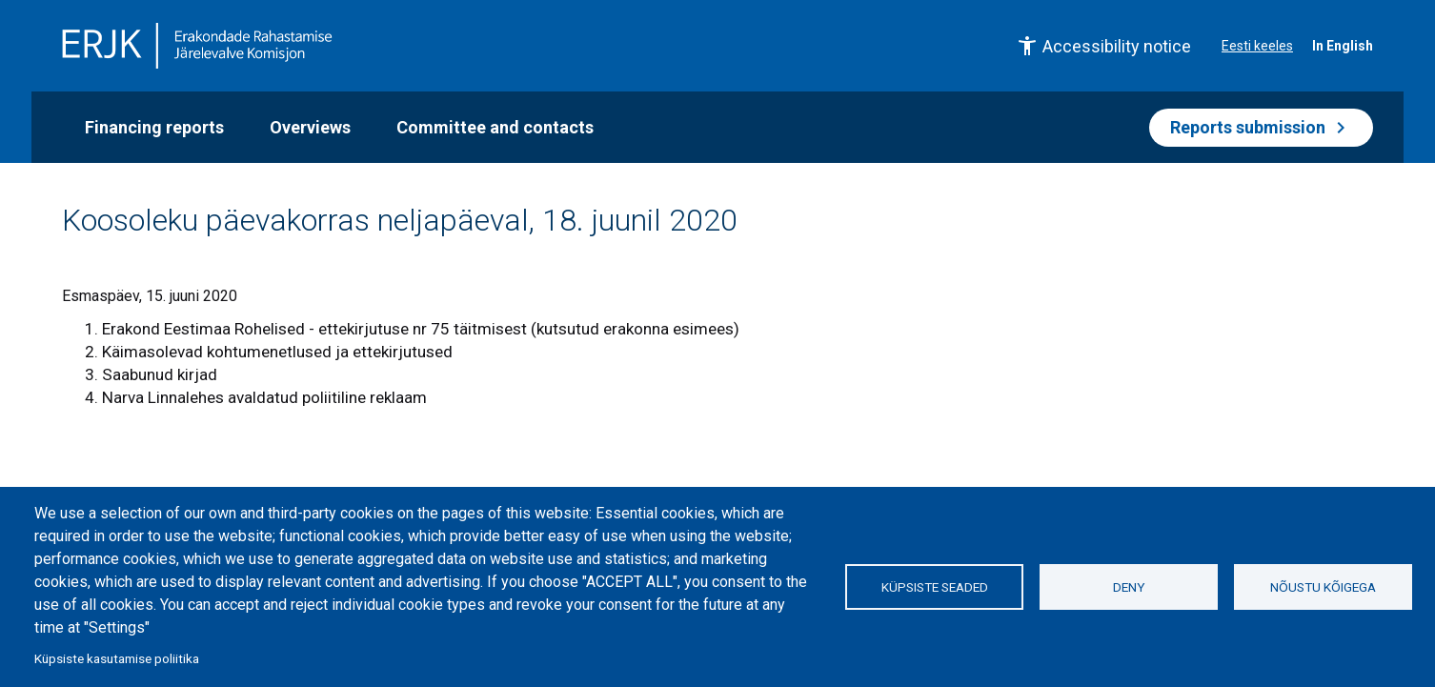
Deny (1128, 587)
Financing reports (154, 127)
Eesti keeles (1257, 45)
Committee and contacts (495, 127)
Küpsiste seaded (934, 587)
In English (1342, 45)
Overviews (310, 127)
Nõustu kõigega (1323, 587)
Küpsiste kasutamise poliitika (116, 658)
